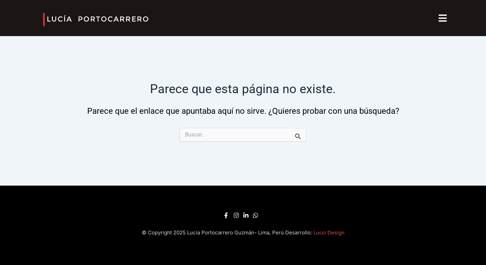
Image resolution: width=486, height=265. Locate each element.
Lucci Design (329, 232)
